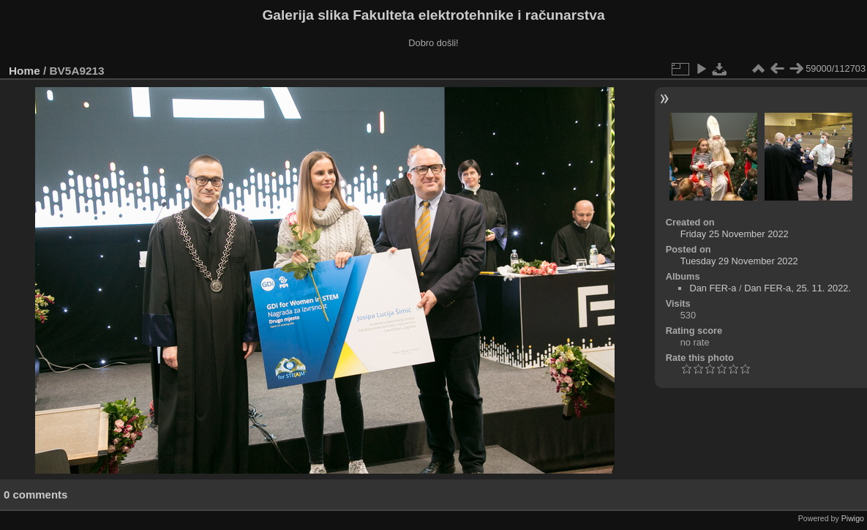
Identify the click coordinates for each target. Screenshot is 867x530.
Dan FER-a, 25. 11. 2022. (797, 288)
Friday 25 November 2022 (734, 233)
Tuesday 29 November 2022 (739, 260)
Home (24, 70)
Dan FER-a (712, 288)
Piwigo (852, 518)
